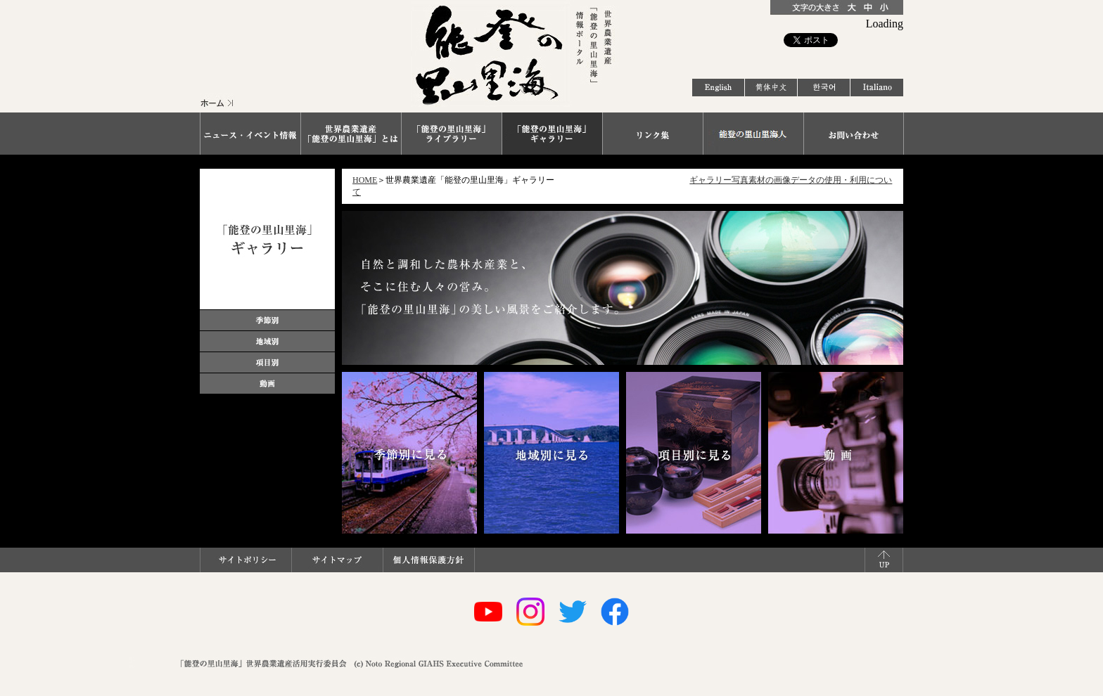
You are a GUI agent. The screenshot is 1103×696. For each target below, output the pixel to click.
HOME (364, 180)
